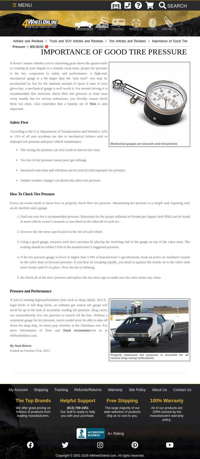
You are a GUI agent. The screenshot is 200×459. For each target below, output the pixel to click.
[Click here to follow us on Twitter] (65, 445)
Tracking (61, 390)
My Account (18, 390)
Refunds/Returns (88, 390)
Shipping (41, 390)
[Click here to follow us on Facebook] (30, 445)
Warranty (115, 390)
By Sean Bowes (20, 346)
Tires (92, 104)
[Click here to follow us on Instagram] (100, 445)
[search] (172, 6)
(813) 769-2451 (78, 408)
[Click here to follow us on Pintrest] (135, 445)
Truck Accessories (76, 330)
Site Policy (137, 390)
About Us (159, 390)
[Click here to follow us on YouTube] (170, 445)
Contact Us (182, 390)
